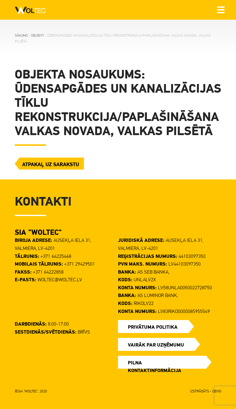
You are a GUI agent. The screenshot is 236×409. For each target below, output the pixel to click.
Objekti (37, 35)
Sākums (21, 35)
